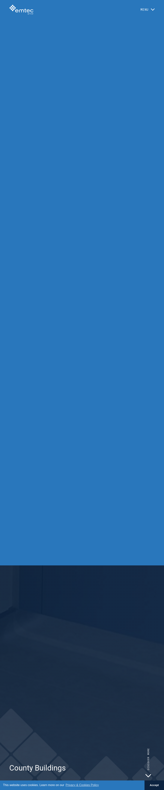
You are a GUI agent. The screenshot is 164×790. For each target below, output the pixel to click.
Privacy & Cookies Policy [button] (82, 785)
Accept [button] (154, 785)
